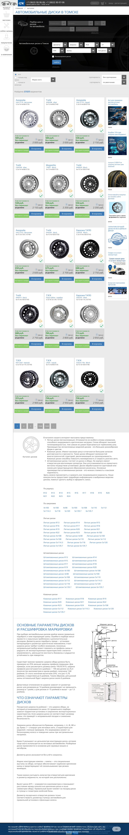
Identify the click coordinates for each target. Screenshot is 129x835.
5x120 (67, 511)
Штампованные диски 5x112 (56, 580)
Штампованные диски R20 (84, 567)
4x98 (65, 508)
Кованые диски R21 (75, 602)
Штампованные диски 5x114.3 (88, 580)
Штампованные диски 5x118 (56, 584)
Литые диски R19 (51, 529)
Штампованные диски (53, 553)
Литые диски (49, 518)
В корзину (36, 148)
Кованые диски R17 (52, 599)
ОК (116, 829)
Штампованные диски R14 (84, 557)
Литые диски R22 (51, 532)
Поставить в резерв (22, 150)
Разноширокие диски (63, 56)
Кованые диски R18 (75, 599)
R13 (53, 493)
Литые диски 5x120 (98, 542)
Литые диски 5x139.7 (53, 546)
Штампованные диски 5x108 (56, 577)
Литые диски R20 (72, 529)
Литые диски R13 (51, 522)
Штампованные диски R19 (55, 567)
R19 (100, 493)
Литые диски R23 (72, 532)
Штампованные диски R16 (84, 560)
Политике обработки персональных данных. (68, 831)
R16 (76, 493)
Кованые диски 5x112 (53, 608)
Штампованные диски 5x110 (87, 577)
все (17, 74)
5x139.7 (77, 511)
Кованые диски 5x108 (98, 605)
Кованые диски (50, 594)
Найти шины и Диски (87, 29)
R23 (61, 496)
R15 (68, 493)
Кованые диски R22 (97, 602)
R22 (53, 496)
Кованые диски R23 (52, 605)
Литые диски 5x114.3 (53, 542)
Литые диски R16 (51, 526)
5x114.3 (46, 511)
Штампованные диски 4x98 (56, 574)
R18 (92, 493)
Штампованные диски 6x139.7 (90, 587)
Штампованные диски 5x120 (87, 584)
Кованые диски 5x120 (104, 608)
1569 (47, 426)
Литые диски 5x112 (97, 539)
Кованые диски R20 (52, 602)
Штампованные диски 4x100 (56, 570)
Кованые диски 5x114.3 (78, 608)
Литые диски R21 (92, 529)
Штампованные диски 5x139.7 (57, 587)
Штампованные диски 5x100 (86, 574)
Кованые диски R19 (97, 599)
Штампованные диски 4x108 (87, 570)
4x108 (56, 508)
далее (110, 127)
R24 (68, 496)
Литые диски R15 (92, 522)
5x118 (57, 511)
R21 (45, 496)
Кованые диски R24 (75, 605)
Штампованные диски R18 (84, 564)
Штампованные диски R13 (55, 557)
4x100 (46, 508)
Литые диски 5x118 (76, 542)
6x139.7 (89, 511)
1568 (40, 426)
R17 (84, 493)
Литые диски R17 (72, 526)
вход (111, 3)
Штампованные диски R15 (55, 560)
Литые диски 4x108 (52, 536)
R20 (108, 493)
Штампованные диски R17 (55, 564)
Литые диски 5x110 (75, 539)
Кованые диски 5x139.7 (54, 612)
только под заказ (20, 78)
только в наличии (19, 83)
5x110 (94, 508)
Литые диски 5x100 (96, 536)
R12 (45, 493)
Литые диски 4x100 (93, 532)
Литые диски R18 (92, 526)
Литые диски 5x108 (52, 539)
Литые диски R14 (72, 522)
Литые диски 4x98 (74, 536)
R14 (61, 493)
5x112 (103, 508)
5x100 (74, 508)
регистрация (121, 3)
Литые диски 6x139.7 (77, 546)
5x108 (84, 508)
